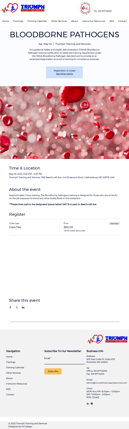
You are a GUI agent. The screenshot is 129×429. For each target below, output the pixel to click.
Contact (10, 394)
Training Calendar (15, 367)
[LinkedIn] (87, 403)
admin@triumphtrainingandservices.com (106, 383)
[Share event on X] (17, 307)
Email (47, 358)
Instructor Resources (16, 383)
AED (8, 389)
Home (9, 356)
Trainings (10, 362)
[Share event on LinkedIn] (23, 307)
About (9, 378)
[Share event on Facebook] (10, 307)
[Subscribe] (53, 371)
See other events (64, 74)
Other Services (13, 373)
